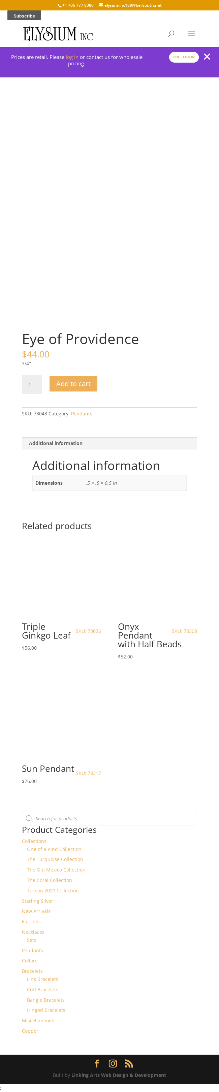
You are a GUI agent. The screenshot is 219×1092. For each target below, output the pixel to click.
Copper (30, 1031)
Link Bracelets (42, 979)
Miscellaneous (38, 1020)
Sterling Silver (37, 901)
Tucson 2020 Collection (53, 890)
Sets (31, 940)
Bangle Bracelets (46, 1000)
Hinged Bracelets (46, 1010)
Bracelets (32, 971)
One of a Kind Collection (54, 849)
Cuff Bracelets (42, 989)
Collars (29, 960)
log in (72, 57)
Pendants (81, 413)
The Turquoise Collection (55, 859)
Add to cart (73, 383)
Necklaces (33, 932)
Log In (189, 57)
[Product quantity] (32, 384)
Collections (34, 841)
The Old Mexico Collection (56, 869)
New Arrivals (36, 911)
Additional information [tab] (56, 443)
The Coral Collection (49, 880)
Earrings (31, 921)
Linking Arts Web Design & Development (118, 1075)
